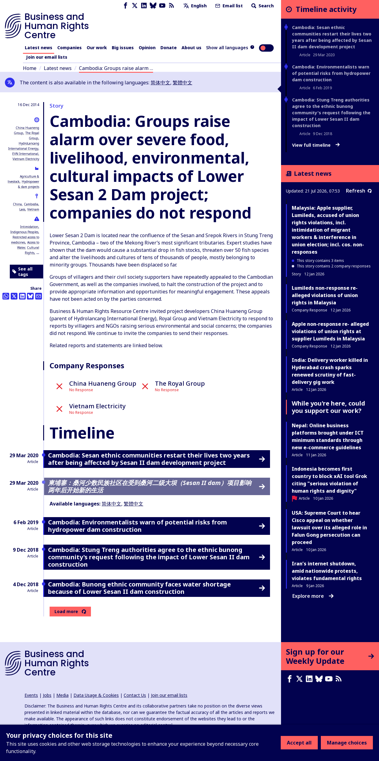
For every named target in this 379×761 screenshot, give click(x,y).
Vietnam (33, 209)
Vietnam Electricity (26, 159)
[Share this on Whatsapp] (5, 296)
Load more (66, 611)
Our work (97, 47)
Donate (168, 47)
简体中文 (160, 82)
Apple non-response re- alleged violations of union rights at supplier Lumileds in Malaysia (330, 331)
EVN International (25, 154)
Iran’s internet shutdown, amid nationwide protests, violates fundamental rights (327, 571)
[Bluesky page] (153, 5)
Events (31, 695)
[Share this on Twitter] (14, 296)
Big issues (123, 47)
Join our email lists (46, 57)
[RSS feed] (171, 5)
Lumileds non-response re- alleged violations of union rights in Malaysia (325, 295)
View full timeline (316, 145)
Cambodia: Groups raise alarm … (116, 68)
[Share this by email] (38, 296)
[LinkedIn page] (144, 5)
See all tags (22, 271)
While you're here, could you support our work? (328, 407)
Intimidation (29, 227)
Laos (22, 209)
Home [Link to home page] (29, 68)
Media (62, 695)
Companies (69, 47)
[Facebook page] (125, 5)
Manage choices (347, 742)
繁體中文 (182, 82)
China (17, 204)
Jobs (47, 695)
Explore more (313, 596)
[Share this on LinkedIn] (22, 296)
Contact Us (135, 695)
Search (262, 6)
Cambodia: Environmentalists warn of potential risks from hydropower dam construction (331, 73)
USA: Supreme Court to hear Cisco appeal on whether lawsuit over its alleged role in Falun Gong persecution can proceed (329, 527)
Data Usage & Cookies (96, 695)
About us (191, 47)
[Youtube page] (162, 5)
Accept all (299, 742)
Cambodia (31, 204)
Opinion (147, 47)
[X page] (134, 5)
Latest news (38, 47)
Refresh (359, 190)
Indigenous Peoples (24, 232)
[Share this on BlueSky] (30, 296)
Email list (228, 6)
